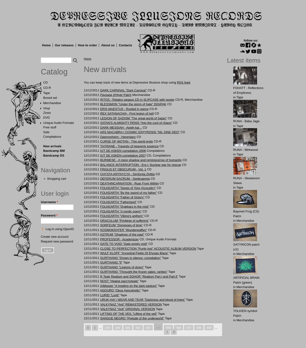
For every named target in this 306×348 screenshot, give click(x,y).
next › (167, 332)
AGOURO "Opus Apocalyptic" (120, 290)
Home (46, 45)
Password (49, 215)
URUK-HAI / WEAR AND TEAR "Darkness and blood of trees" (142, 299)
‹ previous (95, 328)
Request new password (57, 241)
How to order (87, 45)
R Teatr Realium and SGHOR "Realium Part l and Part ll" (139, 276)
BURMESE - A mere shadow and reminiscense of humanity (141, 160)
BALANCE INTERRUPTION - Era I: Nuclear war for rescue (140, 165)
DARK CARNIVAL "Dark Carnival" (123, 90)
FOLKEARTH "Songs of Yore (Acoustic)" (128, 188)
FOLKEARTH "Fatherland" (118, 202)
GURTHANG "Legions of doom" (122, 267)
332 (138, 327)
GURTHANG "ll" (111, 262)
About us (108, 45)
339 (209, 327)
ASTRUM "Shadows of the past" (122, 234)
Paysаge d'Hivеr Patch (116, 95)
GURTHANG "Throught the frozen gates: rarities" (134, 272)
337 (188, 327)
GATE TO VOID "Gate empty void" (124, 244)
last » (174, 332)
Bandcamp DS (53, 155)
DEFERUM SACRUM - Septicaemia (125, 178)
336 (178, 327)
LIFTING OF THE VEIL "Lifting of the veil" (128, 314)
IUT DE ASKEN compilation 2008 (123, 151)
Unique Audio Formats (58, 123)
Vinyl (46, 108)
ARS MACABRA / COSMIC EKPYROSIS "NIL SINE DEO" (140, 132)
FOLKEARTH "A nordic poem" (121, 211)
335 (168, 327)
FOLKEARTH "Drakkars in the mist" (124, 206)
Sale (46, 132)
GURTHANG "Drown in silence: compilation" (130, 258)
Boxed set (50, 98)
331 (128, 327)
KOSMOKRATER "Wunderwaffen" (123, 230)
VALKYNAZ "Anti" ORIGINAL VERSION (127, 309)
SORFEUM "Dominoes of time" (121, 225)
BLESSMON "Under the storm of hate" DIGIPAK (133, 104)
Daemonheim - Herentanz (118, 137)
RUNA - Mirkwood (245, 150)
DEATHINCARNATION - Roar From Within (129, 183)
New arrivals (52, 146)
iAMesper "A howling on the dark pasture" (128, 286)
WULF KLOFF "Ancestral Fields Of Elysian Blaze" (134, 253)
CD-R (47, 88)
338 (198, 327)
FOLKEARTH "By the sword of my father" (128, 193)
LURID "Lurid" (110, 295)
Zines (47, 113)
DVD (46, 117)
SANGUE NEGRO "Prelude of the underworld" (132, 318)
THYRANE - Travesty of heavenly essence (129, 146)
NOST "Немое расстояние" (119, 281)
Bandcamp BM (54, 151)
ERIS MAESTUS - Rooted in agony (124, 109)
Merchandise (52, 103)
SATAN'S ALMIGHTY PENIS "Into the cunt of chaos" (136, 123)
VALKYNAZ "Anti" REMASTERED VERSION (131, 304)
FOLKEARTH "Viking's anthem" (122, 216)
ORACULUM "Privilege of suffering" (124, 220)
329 (107, 327)
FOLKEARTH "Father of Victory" (122, 197)
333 (148, 327)
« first (88, 328)
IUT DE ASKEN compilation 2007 (123, 155)
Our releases (64, 45)
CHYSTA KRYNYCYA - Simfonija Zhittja (127, 174)
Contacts (125, 45)
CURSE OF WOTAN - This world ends (126, 141)
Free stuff (49, 127)
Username (49, 202)
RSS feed (183, 82)
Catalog (54, 72)
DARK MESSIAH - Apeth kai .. (121, 127)
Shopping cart (56, 178)
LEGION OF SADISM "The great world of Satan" (133, 118)
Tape (46, 93)
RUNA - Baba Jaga (246, 121)
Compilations (52, 136)
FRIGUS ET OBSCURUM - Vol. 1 (123, 169)
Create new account (55, 236)
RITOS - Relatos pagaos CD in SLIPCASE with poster (137, 99)
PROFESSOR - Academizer (119, 239)
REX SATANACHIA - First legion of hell (127, 113)
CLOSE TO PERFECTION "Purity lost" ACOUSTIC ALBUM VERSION (148, 248)
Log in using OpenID (60, 229)
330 (117, 327)
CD (45, 82)
